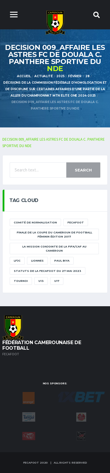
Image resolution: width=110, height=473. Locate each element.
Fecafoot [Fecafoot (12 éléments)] (75, 222)
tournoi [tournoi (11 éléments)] (21, 280)
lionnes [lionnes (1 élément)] (37, 260)
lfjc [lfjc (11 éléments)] (17, 260)
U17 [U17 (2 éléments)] (56, 280)
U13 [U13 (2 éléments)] (41, 280)
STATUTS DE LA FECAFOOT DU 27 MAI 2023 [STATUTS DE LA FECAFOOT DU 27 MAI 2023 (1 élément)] (47, 270)
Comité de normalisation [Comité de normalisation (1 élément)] (35, 222)
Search (83, 170)
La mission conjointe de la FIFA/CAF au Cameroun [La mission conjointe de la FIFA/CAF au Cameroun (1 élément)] (54, 248)
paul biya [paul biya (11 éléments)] (62, 260)
